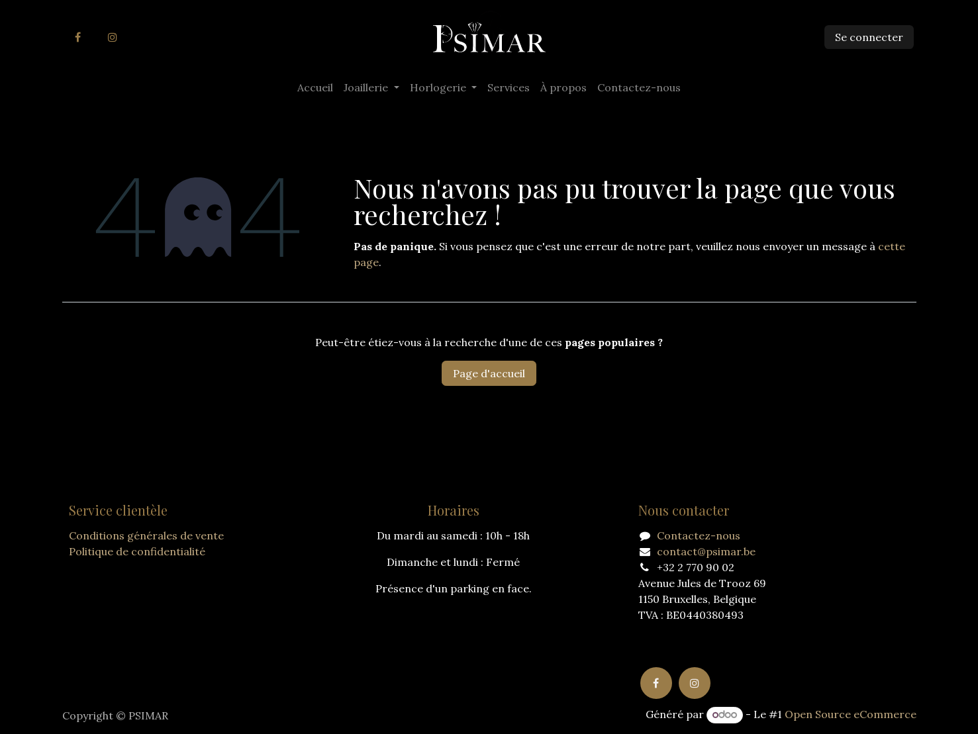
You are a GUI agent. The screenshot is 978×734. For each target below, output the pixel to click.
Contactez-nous (698, 535)
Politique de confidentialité (137, 551)
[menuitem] (315, 87)
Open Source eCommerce (850, 714)
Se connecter (869, 37)
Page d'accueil (489, 373)
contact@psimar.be (706, 551)
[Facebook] (78, 37)
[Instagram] (112, 37)
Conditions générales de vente (146, 535)
